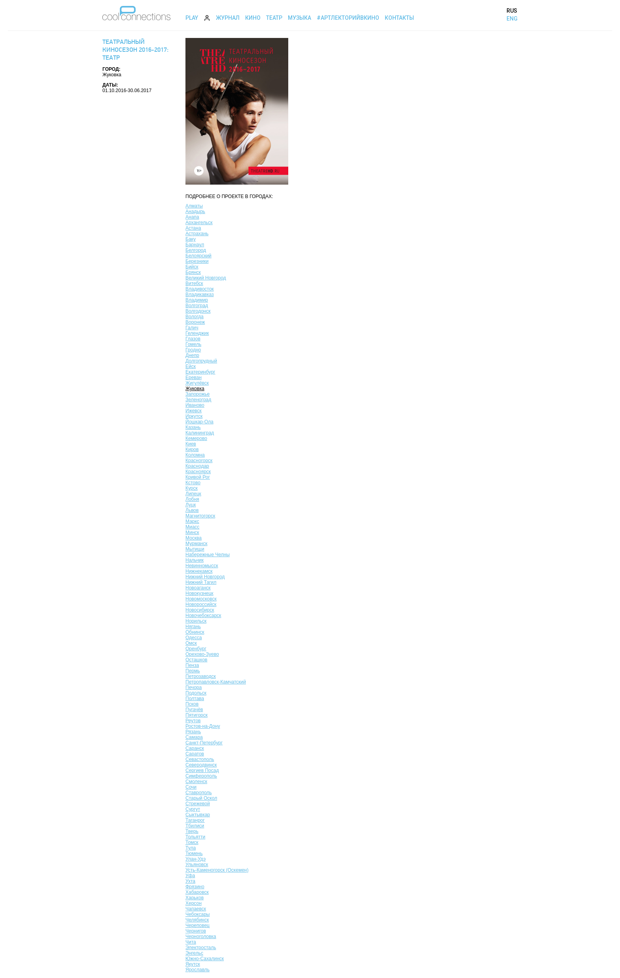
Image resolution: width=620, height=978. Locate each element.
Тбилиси (194, 826)
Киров (191, 449)
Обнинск (194, 632)
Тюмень (193, 853)
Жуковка (194, 388)
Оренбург (195, 648)
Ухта (190, 881)
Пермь (192, 671)
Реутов (192, 720)
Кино (253, 18)
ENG (512, 18)
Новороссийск (200, 604)
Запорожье (197, 394)
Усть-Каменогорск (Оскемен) (216, 870)
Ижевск (193, 410)
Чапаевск (195, 909)
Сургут (192, 809)
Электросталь (200, 947)
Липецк (193, 494)
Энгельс (194, 953)
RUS (512, 11)
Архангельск (199, 222)
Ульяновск (196, 864)
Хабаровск (197, 892)
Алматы (194, 206)
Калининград (199, 433)
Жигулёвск (197, 383)
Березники (196, 261)
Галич (191, 327)
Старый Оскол (201, 798)
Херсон (193, 903)
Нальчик (194, 560)
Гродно (193, 350)
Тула (190, 848)
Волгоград (196, 305)
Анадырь (195, 211)
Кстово (192, 482)
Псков (191, 704)
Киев (190, 444)
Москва (193, 538)
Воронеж (195, 322)
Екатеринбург (200, 372)
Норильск (195, 621)
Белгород (195, 250)
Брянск (193, 272)
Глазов (192, 339)
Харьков (194, 898)
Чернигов (195, 931)
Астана (193, 228)
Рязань (193, 731)
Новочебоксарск (203, 615)
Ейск (190, 366)
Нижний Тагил (200, 582)
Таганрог (195, 820)
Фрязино (194, 886)
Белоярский (198, 256)
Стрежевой (197, 803)
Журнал (228, 18)
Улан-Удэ (195, 859)
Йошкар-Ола (199, 422)
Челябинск (197, 920)
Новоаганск (198, 588)
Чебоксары (197, 914)
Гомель (193, 344)
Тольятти (195, 837)
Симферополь (201, 776)
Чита (190, 942)
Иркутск (193, 416)
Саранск (194, 748)
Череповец (197, 925)
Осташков (196, 660)
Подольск (195, 693)
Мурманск (196, 543)
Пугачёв (194, 709)
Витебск (194, 283)
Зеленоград (198, 399)
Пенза (192, 665)
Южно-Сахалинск (204, 958)
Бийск (191, 267)
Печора (193, 687)
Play (191, 18)
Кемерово (196, 438)
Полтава (194, 698)
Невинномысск (201, 565)
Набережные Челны (207, 554)
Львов (191, 510)
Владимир (196, 300)
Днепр (192, 355)
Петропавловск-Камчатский (215, 682)
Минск (192, 532)
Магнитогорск (200, 516)
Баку (190, 239)
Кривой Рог (197, 477)
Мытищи (194, 549)
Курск (191, 488)
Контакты (399, 18)
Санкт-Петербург (204, 743)
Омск (191, 643)
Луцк (190, 505)
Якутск (192, 964)
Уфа (190, 875)
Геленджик (197, 333)
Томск (191, 842)
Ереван (193, 377)
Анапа (192, 217)
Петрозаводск (200, 676)
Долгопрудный (201, 361)
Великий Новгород (205, 278)
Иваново (194, 405)
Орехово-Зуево (202, 654)
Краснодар (197, 466)
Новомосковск (201, 599)
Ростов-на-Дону (202, 726)
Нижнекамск (198, 571)
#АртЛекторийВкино (348, 18)
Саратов (194, 754)
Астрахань (196, 233)
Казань (193, 427)
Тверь (191, 831)
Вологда (194, 316)
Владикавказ (199, 294)
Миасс (192, 527)
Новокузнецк (199, 593)
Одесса (193, 637)
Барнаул (194, 244)
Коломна (195, 455)
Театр (274, 18)
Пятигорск (196, 715)
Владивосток (199, 289)
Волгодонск (198, 311)
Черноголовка (200, 936)
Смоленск (196, 781)
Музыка (299, 18)
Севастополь (199, 759)
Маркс (192, 521)
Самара (194, 737)
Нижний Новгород (205, 577)
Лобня (192, 499)
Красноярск (198, 471)
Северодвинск (201, 765)
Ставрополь (198, 792)
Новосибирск (199, 610)
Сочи (191, 787)
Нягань (193, 626)
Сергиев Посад (202, 770)
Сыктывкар (197, 815)
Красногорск (198, 460)
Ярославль (197, 969)
